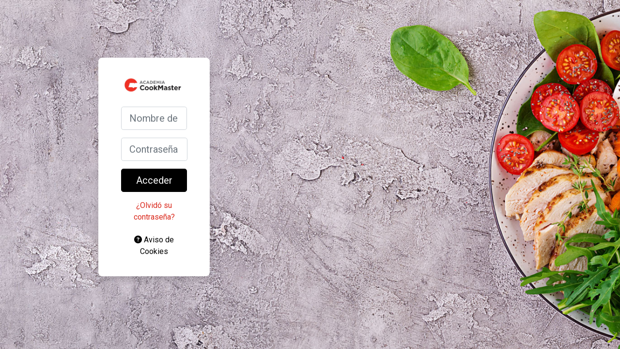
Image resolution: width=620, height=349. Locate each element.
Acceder (154, 180)
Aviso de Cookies (154, 245)
